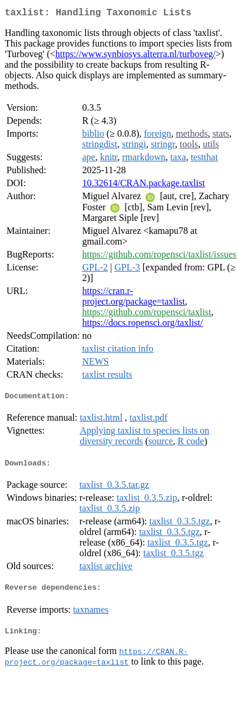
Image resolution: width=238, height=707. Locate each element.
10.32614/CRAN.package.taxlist (143, 185)
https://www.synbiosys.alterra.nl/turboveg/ (135, 56)
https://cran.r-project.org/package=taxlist (133, 298)
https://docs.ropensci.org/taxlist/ (142, 325)
